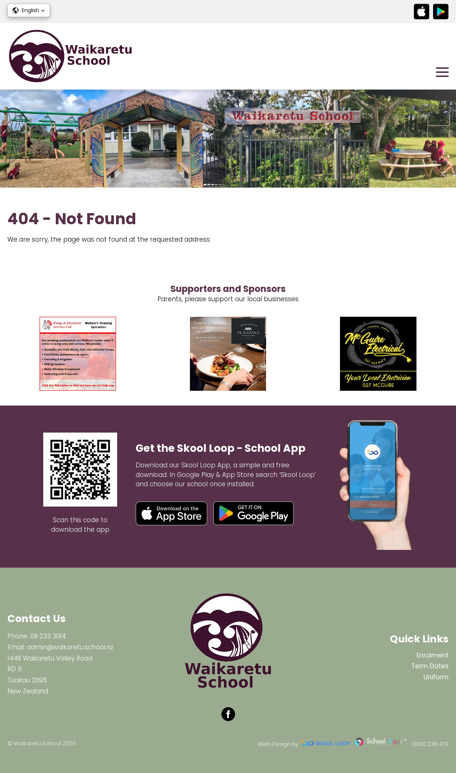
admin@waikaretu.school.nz (70, 647)
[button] (28, 10)
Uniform (436, 677)
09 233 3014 (48, 636)
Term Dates (430, 666)
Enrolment (432, 655)
